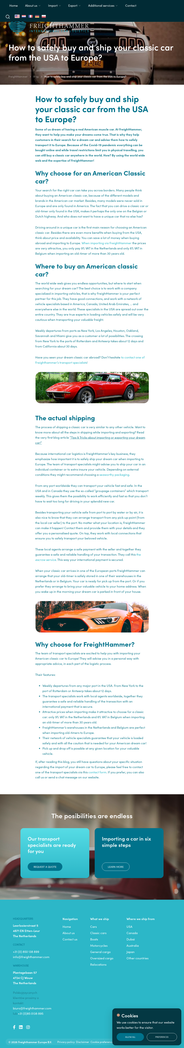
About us (31, 5)
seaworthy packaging (114, 474)
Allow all (130, 1036)
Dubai (130, 939)
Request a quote (45, 866)
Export (72, 5)
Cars (93, 926)
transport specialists (73, 362)
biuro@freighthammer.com (32, 1008)
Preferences (161, 1036)
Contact (130, 5)
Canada (132, 933)
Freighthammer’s (47, 362)
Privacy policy (66, 1042)
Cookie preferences (102, 1042)
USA (129, 926)
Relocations (98, 964)
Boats (94, 939)
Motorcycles (98, 945)
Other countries (137, 958)
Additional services (101, 5)
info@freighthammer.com (31, 957)
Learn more (116, 866)
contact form (97, 772)
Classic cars (98, 933)
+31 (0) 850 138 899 (26, 951)
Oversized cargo (101, 958)
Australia (132, 945)
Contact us (70, 939)
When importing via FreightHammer (107, 243)
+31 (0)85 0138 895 (30, 1013)
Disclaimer (82, 1042)
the (138, 554)
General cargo (100, 952)
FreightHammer (17, 76)
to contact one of (133, 357)
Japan (130, 952)
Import (53, 5)
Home (13, 5)
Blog (36, 76)
